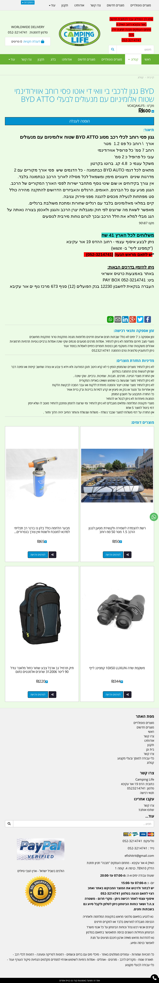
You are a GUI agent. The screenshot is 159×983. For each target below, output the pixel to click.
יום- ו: (118, 896)
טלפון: (150, 788)
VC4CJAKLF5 (136, 106)
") (152, 248)
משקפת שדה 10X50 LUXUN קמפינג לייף (117, 668)
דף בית (150, 77)
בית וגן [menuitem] (150, 749)
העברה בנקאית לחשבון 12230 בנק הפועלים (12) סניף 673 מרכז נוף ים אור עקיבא (82, 286)
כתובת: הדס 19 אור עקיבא (137, 784)
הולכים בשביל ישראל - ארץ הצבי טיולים (40, 871)
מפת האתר (145, 716)
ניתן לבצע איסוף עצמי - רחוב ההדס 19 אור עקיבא (110, 241)
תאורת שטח (145, 959)
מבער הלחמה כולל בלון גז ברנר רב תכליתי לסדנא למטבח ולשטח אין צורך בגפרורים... (42, 530)
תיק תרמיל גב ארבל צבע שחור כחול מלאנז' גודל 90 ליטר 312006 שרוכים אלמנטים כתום (42, 670)
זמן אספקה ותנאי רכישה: (134, 330)
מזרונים (112, 959)
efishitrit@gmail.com (139, 855)
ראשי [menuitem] (148, 59)
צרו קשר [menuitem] (26, 59)
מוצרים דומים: (142, 422)
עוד (11, 59)
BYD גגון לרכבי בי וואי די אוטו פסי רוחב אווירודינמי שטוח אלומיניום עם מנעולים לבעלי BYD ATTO (84, 95)
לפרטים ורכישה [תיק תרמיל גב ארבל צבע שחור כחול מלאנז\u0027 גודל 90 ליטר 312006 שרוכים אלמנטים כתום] (37, 694)
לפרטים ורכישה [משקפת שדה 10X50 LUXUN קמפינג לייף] (113, 694)
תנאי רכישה (147, 793)
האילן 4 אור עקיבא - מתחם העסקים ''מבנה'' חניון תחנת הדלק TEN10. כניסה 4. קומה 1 (120, 865)
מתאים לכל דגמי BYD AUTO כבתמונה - (118, 170)
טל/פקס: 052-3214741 (138, 841)
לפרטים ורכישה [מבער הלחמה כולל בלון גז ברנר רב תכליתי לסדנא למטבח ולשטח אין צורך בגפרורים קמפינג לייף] (37, 554)
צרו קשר (147, 773)
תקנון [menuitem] (41, 59)
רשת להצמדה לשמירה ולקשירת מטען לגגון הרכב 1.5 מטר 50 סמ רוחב (117, 530)
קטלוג (140, 77)
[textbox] (118, 893)
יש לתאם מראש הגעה (133, 254)
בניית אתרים (64, 980)
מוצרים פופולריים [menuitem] (111, 59)
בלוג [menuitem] (53, 59)
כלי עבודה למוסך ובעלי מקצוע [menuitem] (135, 758)
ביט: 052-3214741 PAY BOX (128, 280)
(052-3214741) (98, 254)
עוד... (149, 816)
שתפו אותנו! (146, 810)
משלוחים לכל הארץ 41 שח (127, 235)
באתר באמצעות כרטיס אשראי (127, 273)
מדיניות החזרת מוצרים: (135, 360)
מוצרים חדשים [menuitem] (86, 59)
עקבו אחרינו (144, 799)
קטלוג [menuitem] (133, 59)
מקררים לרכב (128, 959)
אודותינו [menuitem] (67, 59)
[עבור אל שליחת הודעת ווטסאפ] (154, 517)
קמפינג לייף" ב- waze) (130, 248)
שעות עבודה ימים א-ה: (127, 875)
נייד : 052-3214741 (141, 848)
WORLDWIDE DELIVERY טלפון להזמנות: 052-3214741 (28, 29)
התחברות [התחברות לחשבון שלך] (28, 2)
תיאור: (148, 129)
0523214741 (136, 788)
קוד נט (73, 980)
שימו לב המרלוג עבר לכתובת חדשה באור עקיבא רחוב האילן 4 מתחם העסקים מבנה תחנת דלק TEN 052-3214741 (131, 29)
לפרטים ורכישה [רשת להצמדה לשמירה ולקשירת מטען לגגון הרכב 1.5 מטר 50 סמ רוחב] (113, 554)
